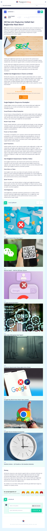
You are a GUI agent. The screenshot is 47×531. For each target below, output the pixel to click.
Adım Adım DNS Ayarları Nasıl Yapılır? (13, 335)
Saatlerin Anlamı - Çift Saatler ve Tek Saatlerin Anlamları (19, 464)
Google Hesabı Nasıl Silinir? (11, 302)
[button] (45, 2)
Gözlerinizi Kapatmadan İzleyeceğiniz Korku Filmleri (17, 367)
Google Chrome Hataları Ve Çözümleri (14, 432)
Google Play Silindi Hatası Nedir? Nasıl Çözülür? (16, 399)
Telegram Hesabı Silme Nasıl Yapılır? (13, 238)
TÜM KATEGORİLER (6, 5)
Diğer (5, 236)
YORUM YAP (36, 510)
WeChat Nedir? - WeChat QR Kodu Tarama (15, 270)
